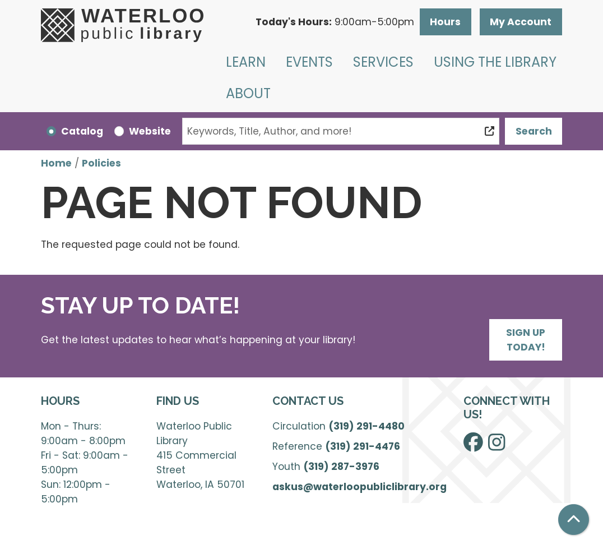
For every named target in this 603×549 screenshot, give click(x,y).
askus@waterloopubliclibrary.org (359, 486)
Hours (445, 22)
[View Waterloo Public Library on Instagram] (496, 446)
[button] (335, 22)
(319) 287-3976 (341, 466)
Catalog (82, 131)
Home (56, 163)
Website (150, 131)
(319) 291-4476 (362, 446)
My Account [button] (520, 22)
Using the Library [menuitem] (495, 62)
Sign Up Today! (525, 340)
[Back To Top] (573, 519)
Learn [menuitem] (246, 62)
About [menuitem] (248, 93)
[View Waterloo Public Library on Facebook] (473, 446)
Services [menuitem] (383, 62)
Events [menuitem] (309, 62)
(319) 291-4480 (366, 426)
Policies (101, 163)
